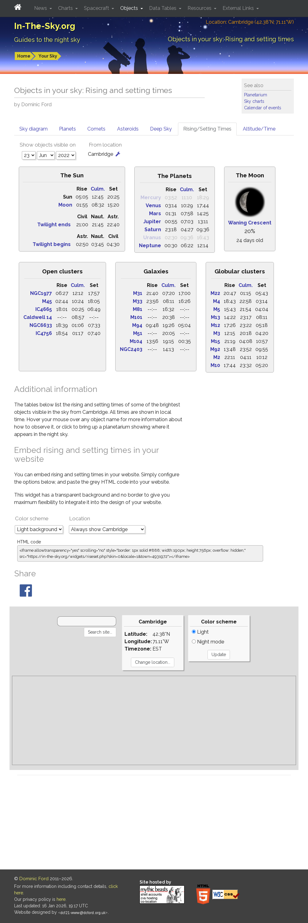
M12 (215, 325)
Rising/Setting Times (207, 129)
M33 (137, 301)
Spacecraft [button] (97, 8)
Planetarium (255, 94)
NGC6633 (41, 325)
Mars (155, 213)
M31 (137, 293)
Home (23, 56)
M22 (215, 293)
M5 (216, 309)
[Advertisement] (154, 720)
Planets (67, 129)
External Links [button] (239, 8)
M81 (137, 309)
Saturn (152, 229)
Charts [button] (66, 8)
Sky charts (254, 101)
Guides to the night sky (47, 39)
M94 (137, 325)
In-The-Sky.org (44, 26)
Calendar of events (262, 107)
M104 (136, 341)
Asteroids (128, 129)
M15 (215, 341)
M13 (215, 317)
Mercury (150, 197)
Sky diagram (33, 129)
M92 (215, 349)
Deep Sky (161, 129)
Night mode (208, 642)
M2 (216, 357)
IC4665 (43, 309)
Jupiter (152, 221)
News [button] (41, 8)
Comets (96, 129)
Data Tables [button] (163, 8)
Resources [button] (200, 8)
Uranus (152, 237)
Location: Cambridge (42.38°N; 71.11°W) (250, 22)
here (61, 899)
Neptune (150, 245)
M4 (216, 301)
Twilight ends (54, 225)
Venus (153, 205)
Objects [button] (129, 8)
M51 (137, 333)
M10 (215, 365)
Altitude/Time (259, 129)
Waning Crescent (249, 223)
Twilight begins (52, 244)
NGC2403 (131, 349)
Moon (65, 205)
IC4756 (44, 333)
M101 (136, 317)
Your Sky (47, 56)
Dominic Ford (34, 878)
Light (200, 632)
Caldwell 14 (37, 317)
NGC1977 (41, 293)
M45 (47, 301)
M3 (216, 333)
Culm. (98, 189)
